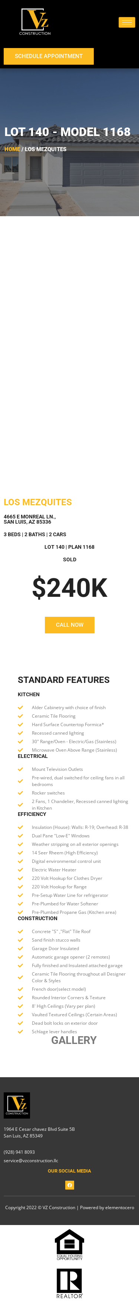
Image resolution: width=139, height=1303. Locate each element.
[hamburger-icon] (127, 22)
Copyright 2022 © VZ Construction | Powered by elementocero (69, 1207)
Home (12, 149)
